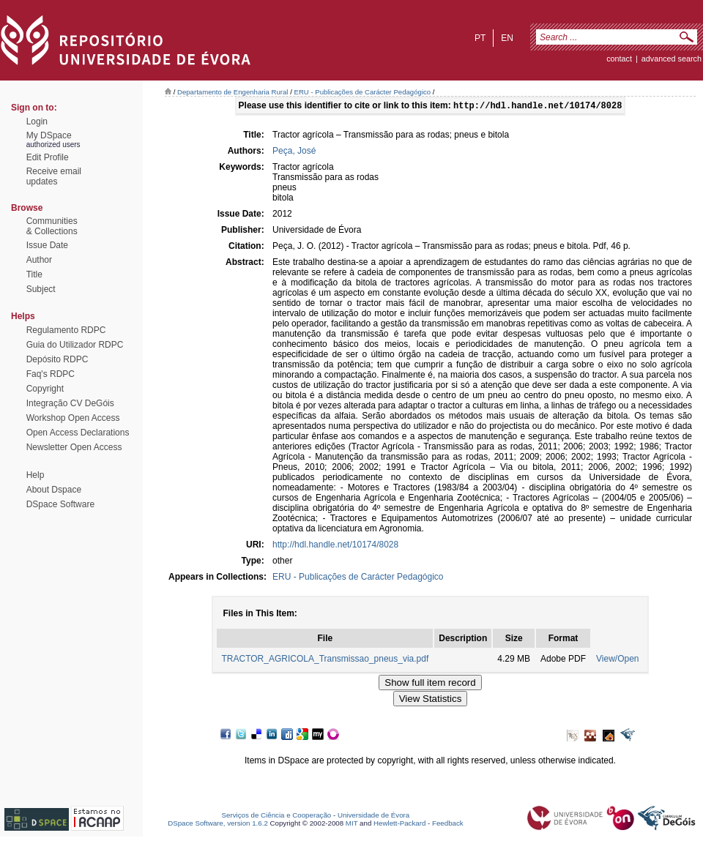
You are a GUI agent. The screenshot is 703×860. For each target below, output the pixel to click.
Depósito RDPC (57, 359)
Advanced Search (671, 58)
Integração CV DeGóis (70, 403)
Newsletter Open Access (74, 447)
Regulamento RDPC (66, 330)
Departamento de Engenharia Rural (232, 92)
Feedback (448, 824)
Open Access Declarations (78, 432)
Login (37, 121)
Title (34, 274)
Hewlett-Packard (399, 824)
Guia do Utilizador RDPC (75, 345)
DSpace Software (60, 504)
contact (619, 58)
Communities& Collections (52, 226)
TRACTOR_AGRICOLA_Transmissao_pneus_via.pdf (324, 660)
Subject (41, 289)
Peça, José (294, 152)
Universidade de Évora (373, 816)
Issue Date (47, 245)
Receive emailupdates (53, 176)
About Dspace (53, 490)
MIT (352, 824)
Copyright (45, 389)
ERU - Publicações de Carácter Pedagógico (362, 92)
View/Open (617, 660)
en (507, 38)
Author (39, 260)
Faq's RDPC (50, 374)
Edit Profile (47, 157)
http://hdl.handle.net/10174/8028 (335, 546)
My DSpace (49, 135)
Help (35, 475)
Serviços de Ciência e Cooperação (277, 816)
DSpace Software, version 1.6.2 (218, 824)
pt (480, 38)
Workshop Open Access (73, 418)
